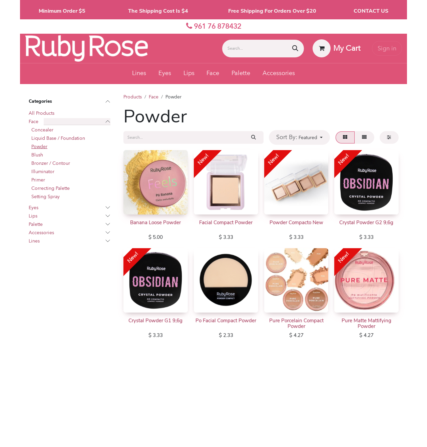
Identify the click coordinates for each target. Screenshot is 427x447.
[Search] (295, 48)
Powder (39, 146)
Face (33, 121)
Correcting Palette (50, 188)
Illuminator (42, 171)
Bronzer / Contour (50, 163)
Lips (33, 216)
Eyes (33, 207)
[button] (299, 137)
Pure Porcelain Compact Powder (296, 323)
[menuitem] (139, 73)
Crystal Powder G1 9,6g (155, 320)
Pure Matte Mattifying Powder (366, 323)
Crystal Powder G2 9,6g (367, 222)
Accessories (41, 233)
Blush (37, 155)
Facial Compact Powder (226, 222)
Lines (34, 241)
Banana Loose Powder (155, 222)
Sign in (387, 48)
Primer (38, 180)
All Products (41, 113)
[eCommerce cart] (336, 48)
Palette (36, 224)
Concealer (42, 130)
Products (132, 97)
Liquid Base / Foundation (58, 138)
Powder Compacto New (296, 222)
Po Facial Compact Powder (225, 320)
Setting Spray (45, 196)
